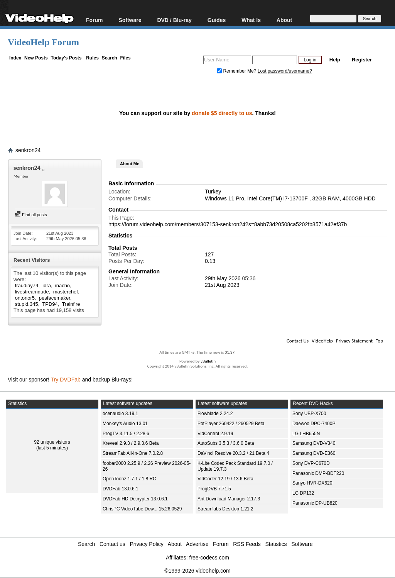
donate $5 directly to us (222, 113)
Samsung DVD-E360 (313, 453)
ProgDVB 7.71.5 (214, 489)
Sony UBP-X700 (309, 413)
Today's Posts (66, 58)
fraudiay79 (27, 285)
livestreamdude (32, 292)
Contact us (112, 544)
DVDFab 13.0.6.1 (120, 489)
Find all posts (31, 214)
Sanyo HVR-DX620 (312, 483)
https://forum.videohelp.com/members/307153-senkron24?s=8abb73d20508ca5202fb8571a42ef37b (227, 224)
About (284, 20)
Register (362, 60)
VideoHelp (322, 341)
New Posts (36, 58)
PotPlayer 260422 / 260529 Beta (231, 423)
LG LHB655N (306, 433)
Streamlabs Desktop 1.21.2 (225, 509)
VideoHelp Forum (43, 42)
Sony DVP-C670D (311, 463)
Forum (94, 20)
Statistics (276, 544)
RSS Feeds (247, 544)
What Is (251, 20)
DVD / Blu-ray (174, 20)
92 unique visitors (52, 442)
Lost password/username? (285, 71)
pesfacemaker (54, 298)
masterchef (65, 292)
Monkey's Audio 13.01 (125, 423)
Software (129, 20)
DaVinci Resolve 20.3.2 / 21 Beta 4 (233, 453)
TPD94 (49, 304)
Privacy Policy (147, 544)
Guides (217, 20)
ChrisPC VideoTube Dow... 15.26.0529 (142, 509)
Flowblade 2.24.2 (215, 413)
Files (125, 58)
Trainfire (71, 304)
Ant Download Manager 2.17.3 (229, 499)
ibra (46, 285)
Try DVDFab (66, 379)
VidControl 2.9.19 (215, 433)
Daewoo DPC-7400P (313, 423)
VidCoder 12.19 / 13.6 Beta (225, 478)
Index (15, 58)
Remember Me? (237, 71)
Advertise (197, 544)
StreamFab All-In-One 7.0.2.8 (133, 453)
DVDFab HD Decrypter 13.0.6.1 (135, 499)
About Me (129, 163)
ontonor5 (25, 298)
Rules (92, 58)
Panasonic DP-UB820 (315, 503)
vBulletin (208, 361)
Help (334, 60)
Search (109, 58)
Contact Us (298, 341)
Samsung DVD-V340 (313, 443)
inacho (62, 285)
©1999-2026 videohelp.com (197, 571)
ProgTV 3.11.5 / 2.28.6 (126, 433)
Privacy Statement (354, 341)
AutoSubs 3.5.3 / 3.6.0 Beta (226, 443)
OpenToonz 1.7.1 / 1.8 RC (129, 478)
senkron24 (28, 150)
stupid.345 (26, 304)
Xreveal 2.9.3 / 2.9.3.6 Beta (131, 443)
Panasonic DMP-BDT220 (318, 473)
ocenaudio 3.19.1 (120, 413)
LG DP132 (303, 493)
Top (379, 341)
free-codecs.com (209, 557)
